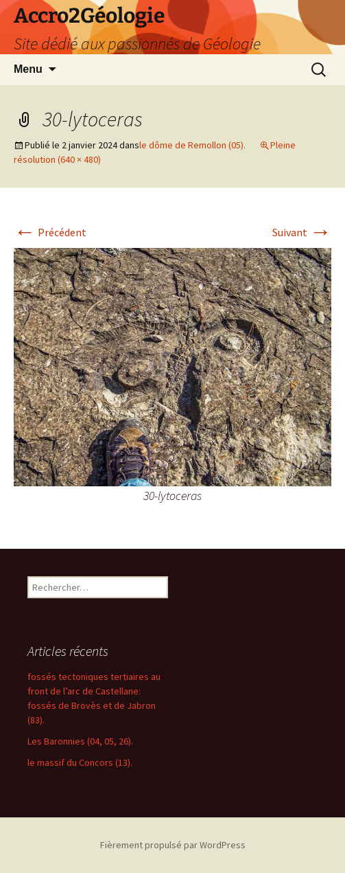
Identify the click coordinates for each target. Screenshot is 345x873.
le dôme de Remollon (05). (192, 145)
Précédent (50, 232)
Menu (28, 69)
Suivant (301, 232)
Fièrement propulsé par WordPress (173, 845)
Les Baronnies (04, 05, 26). (80, 741)
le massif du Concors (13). (79, 762)
